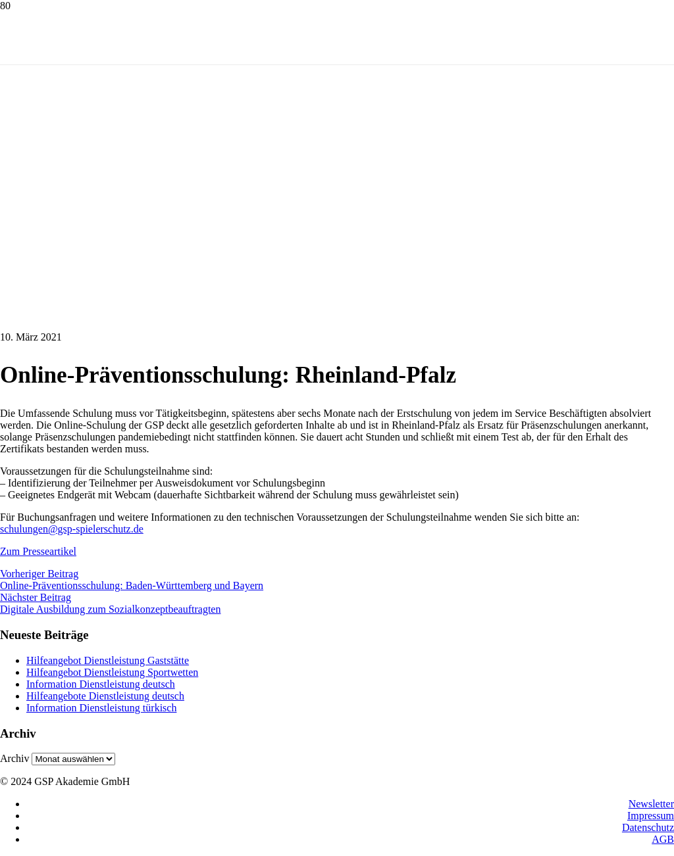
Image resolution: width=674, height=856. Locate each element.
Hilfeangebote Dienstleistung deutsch (105, 695)
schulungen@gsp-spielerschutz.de (71, 529)
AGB (663, 839)
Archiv (14, 758)
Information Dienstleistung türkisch (101, 707)
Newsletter (651, 803)
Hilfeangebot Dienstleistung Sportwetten (112, 672)
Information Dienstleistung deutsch (100, 684)
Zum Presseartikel (38, 551)
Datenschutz (648, 827)
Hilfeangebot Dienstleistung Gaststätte (107, 660)
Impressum (650, 815)
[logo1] (86, 145)
